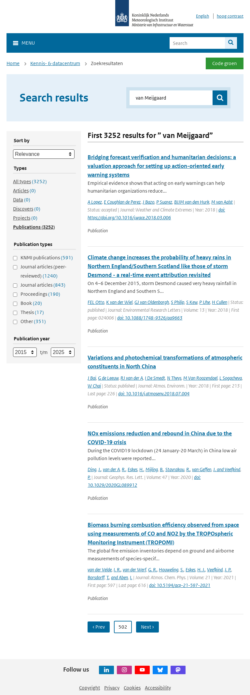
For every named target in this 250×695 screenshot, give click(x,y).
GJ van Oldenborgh (151, 302)
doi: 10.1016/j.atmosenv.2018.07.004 (153, 393)
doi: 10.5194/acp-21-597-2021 (179, 585)
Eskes (132, 469)
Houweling (168, 569)
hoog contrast (230, 16)
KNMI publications (47, 257)
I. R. (117, 569)
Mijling (152, 469)
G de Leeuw (108, 378)
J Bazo (148, 202)
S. (182, 569)
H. (141, 469)
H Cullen (219, 302)
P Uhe (204, 302)
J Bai (92, 378)
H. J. (201, 569)
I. (131, 577)
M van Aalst (222, 202)
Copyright (89, 688)
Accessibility (158, 688)
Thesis (32, 312)
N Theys (174, 378)
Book (31, 303)
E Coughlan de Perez (122, 202)
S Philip (177, 302)
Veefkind (215, 569)
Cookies (132, 688)
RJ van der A (131, 378)
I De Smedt (155, 378)
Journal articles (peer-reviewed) (43, 271)
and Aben (119, 577)
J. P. (228, 569)
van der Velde (100, 569)
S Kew (191, 302)
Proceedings (40, 294)
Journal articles (43, 285)
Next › (147, 627)
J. (99, 469)
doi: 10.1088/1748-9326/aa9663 (149, 318)
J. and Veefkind (226, 469)
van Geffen (201, 469)
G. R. (152, 569)
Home (13, 63)
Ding (92, 469)
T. (107, 577)
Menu (28, 43)
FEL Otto (96, 302)
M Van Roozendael (200, 378)
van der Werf (134, 569)
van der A (111, 469)
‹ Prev (98, 627)
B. (161, 469)
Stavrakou (174, 469)
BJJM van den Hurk (191, 202)
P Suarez (164, 202)
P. (89, 477)
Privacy (111, 688)
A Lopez (95, 202)
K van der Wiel (119, 302)
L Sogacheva (230, 378)
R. (124, 469)
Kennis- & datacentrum (55, 63)
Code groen (224, 63)
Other (33, 321)
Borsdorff (96, 577)
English (202, 16)
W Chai (94, 386)
